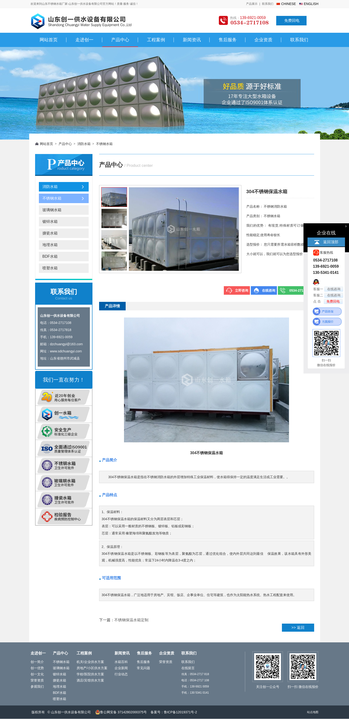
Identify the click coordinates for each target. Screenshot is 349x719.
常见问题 (143, 668)
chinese (288, 4)
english (311, 4)
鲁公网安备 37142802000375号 (121, 712)
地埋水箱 (50, 245)
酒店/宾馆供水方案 (90, 680)
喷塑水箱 (50, 268)
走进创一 (84, 39)
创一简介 (37, 662)
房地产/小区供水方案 (92, 668)
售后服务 (228, 39)
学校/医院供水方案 (90, 674)
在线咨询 (268, 290)
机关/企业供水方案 (90, 662)
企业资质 (263, 39)
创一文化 (37, 674)
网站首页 (49, 39)
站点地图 (312, 712)
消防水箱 (84, 144)
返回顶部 (330, 242)
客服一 (328, 289)
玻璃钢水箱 (51, 210)
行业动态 (121, 674)
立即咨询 (241, 290)
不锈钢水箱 (104, 144)
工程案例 (156, 39)
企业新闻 (121, 668)
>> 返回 (297, 628)
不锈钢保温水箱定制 (131, 620)
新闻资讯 (192, 39)
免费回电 (291, 21)
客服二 (328, 295)
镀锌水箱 (50, 221)
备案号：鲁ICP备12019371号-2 (174, 712)
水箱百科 (121, 662)
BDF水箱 (50, 256)
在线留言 (188, 668)
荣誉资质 (37, 680)
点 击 (328, 301)
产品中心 (120, 39)
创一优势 (37, 668)
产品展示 (251, 3)
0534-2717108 (300, 290)
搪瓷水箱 (50, 233)
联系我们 (267, 3)
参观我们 (37, 686)
